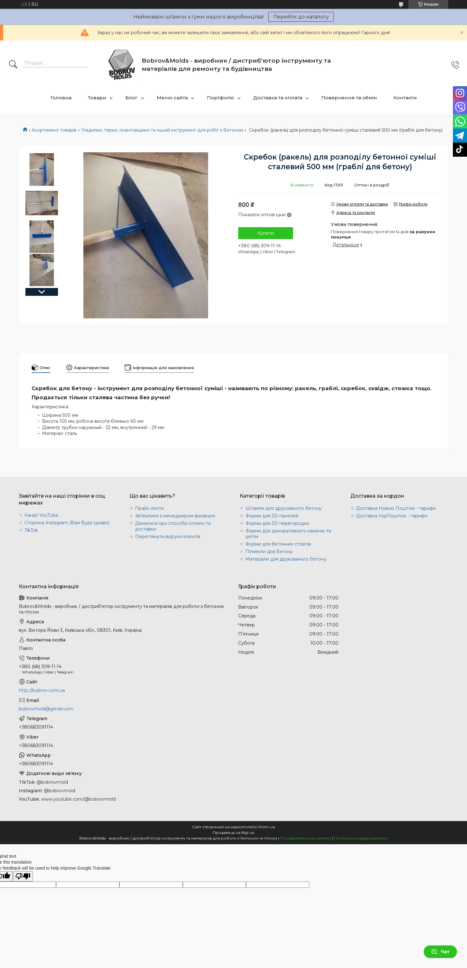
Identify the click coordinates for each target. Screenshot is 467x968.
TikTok (31, 530)
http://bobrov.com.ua (42, 690)
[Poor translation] (23, 876)
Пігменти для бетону (269, 551)
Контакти (405, 98)
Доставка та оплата (277, 98)
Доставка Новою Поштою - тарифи (396, 508)
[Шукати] (13, 65)
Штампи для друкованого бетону (283, 508)
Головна (60, 98)
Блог (131, 98)
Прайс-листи (149, 508)
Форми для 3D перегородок (277, 523)
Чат (440, 952)
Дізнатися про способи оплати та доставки (173, 526)
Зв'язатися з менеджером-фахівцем (175, 516)
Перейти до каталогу (301, 17)
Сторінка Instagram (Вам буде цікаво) (66, 523)
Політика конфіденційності (361, 838)
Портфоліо (220, 98)
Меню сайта (172, 98)
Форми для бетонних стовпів (278, 544)
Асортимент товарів (54, 130)
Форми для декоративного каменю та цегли (288, 533)
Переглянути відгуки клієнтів (167, 536)
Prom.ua (267, 826)
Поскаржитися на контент (305, 838)
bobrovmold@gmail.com (46, 709)
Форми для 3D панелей (271, 516)
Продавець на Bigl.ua (233, 832)
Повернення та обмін (349, 98)
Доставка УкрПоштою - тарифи (391, 516)
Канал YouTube (41, 515)
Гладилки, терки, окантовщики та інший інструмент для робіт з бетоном (162, 130)
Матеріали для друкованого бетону (285, 559)
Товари (97, 98)
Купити (266, 233)
